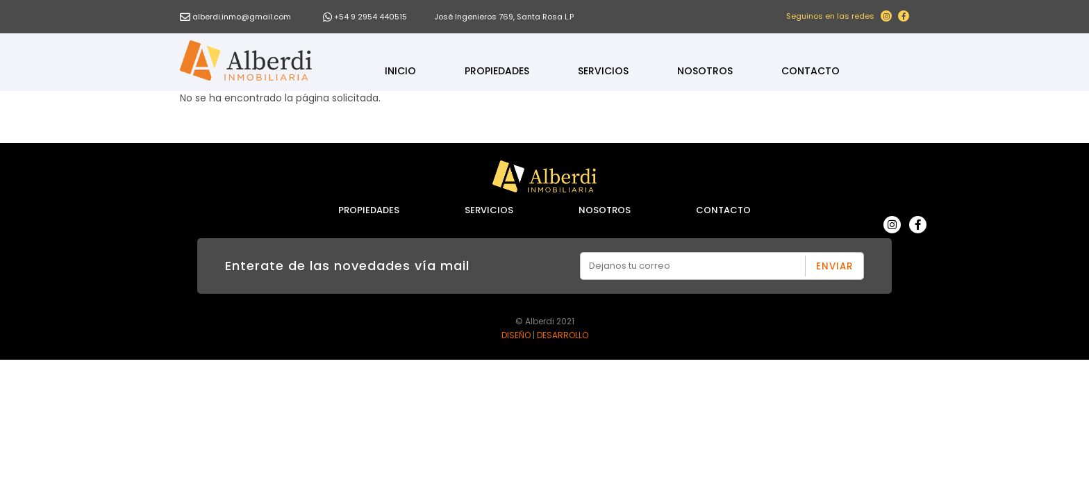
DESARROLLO (562, 335)
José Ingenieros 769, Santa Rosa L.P (504, 16)
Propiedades (497, 71)
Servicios (603, 71)
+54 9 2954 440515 (370, 16)
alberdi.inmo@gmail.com (241, 16)
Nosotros (705, 71)
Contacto (810, 71)
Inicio (400, 71)
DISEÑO (516, 335)
